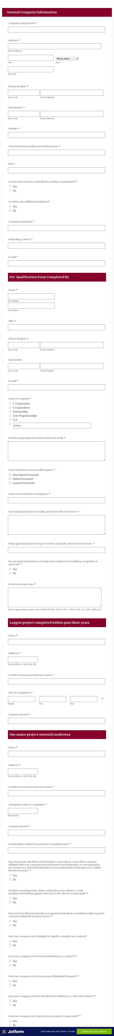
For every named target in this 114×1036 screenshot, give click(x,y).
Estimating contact (20, 239)
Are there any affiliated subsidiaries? (29, 201)
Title (12, 321)
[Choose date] (102, 698)
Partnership (20, 411)
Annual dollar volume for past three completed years (39, 844)
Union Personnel (23, 478)
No (14, 190)
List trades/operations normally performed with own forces (43, 511)
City (10, 62)
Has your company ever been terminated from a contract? (42, 956)
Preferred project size (22, 584)
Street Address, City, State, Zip (22, 664)
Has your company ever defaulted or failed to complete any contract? (47, 936)
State (58, 62)
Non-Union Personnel (26, 474)
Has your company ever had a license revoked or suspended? (44, 1016)
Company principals (21, 221)
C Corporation (21, 403)
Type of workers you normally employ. (31, 469)
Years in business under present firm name (34, 146)
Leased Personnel (24, 483)
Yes (15, 186)
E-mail (13, 257)
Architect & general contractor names (31, 675)
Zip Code (12, 74)
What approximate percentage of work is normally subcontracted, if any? (51, 543)
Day (41, 703)
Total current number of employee (29, 494)
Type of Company (19, 398)
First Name (13, 301)
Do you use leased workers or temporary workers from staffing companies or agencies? (53, 563)
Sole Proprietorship (25, 415)
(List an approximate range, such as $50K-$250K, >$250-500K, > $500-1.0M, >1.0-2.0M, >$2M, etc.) (54, 609)
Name (12, 290)
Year (72, 703)
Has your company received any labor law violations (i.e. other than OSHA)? (52, 996)
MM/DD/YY (13, 815)
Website (14, 128)
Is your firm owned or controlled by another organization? (42, 181)
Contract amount (19, 714)
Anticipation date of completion (27, 804)
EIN (11, 164)
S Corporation (21, 407)
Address (14, 40)
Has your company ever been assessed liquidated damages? (43, 976)
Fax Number (16, 107)
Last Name (13, 310)
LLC (15, 419)
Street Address (15, 51)
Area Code (13, 97)
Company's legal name (22, 23)
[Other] (10, 424)
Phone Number (18, 86)
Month (11, 703)
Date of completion (20, 692)
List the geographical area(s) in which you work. (37, 437)
